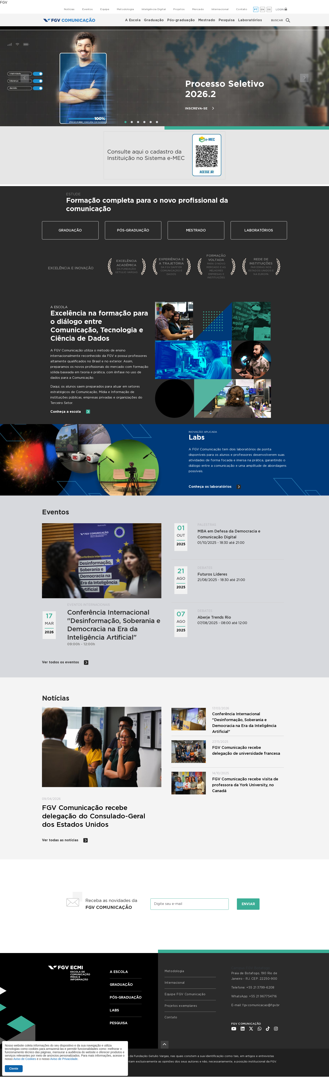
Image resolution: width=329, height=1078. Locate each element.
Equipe (104, 9)
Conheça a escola (70, 411)
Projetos (179, 9)
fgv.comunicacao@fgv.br (260, 1006)
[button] (24, 78)
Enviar (248, 905)
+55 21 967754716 (263, 997)
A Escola (133, 20)
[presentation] (164, 927)
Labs (114, 1011)
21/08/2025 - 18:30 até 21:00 (239, 574)
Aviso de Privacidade (63, 1059)
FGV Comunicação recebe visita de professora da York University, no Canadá (245, 786)
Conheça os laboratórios (215, 486)
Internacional (220, 9)
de (269, 9)
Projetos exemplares (180, 1007)
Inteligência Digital (154, 9)
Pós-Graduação (133, 230)
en (262, 9)
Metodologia (125, 9)
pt (256, 9)
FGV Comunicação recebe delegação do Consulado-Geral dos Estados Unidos (93, 817)
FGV (3, 2)
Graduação (154, 20)
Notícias (69, 9)
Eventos (87, 9)
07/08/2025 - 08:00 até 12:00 (239, 617)
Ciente (13, 1068)
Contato (241, 9)
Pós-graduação (181, 20)
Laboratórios (250, 20)
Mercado (198, 9)
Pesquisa (227, 20)
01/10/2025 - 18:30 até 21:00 (239, 533)
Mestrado (206, 20)
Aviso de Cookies (24, 1059)
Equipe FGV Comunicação (184, 995)
